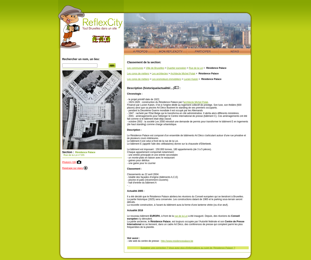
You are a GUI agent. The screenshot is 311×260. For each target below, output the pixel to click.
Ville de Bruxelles (155, 68)
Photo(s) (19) (69, 162)
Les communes (135, 68)
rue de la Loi (181, 216)
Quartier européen (176, 68)
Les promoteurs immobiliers (166, 79)
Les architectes (160, 73)
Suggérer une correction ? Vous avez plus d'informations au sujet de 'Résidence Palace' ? (187, 248)
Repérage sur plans (75, 168)
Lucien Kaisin (191, 79)
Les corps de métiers (138, 73)
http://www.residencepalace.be (177, 241)
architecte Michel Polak (196, 102)
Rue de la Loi (196, 68)
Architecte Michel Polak (182, 73)
